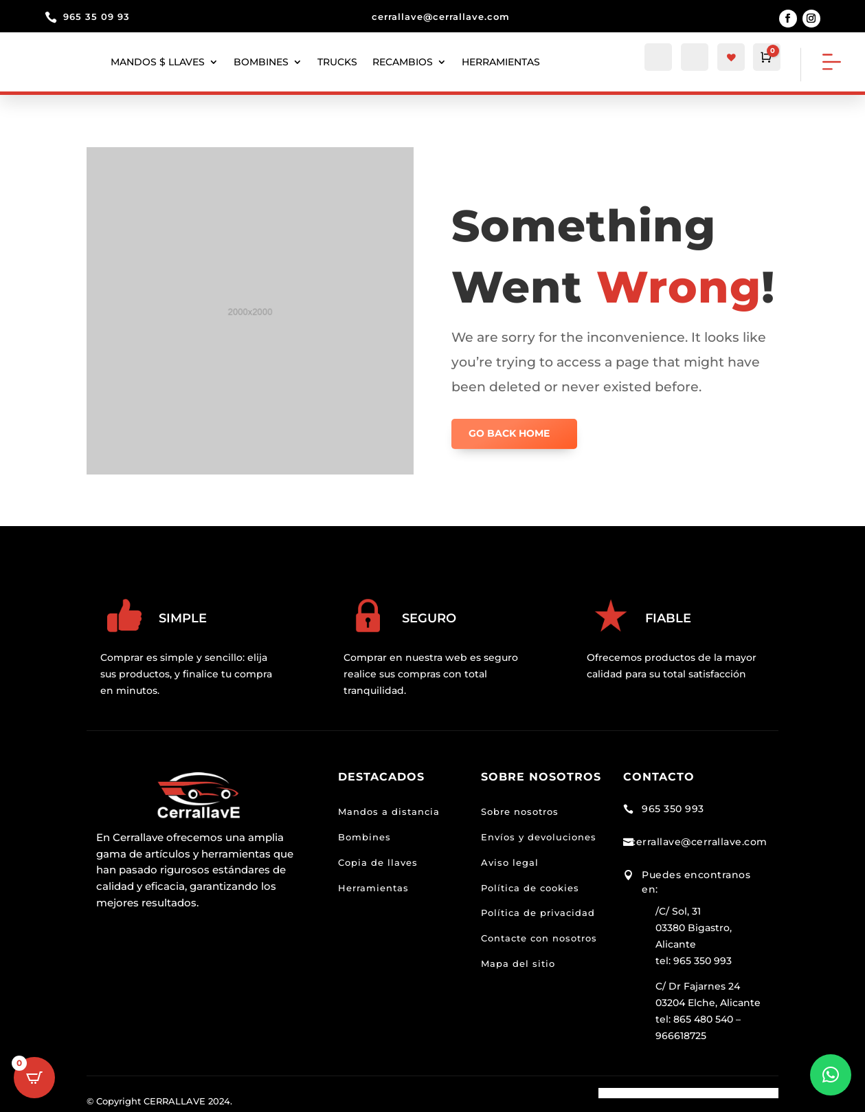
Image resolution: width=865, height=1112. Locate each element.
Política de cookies (530, 887)
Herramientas (373, 887)
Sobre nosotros (520, 811)
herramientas (501, 62)
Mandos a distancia (389, 811)
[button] (830, 1074)
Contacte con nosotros (539, 938)
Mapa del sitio (518, 963)
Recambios (402, 62)
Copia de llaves (378, 862)
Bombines (261, 62)
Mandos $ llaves (158, 62)
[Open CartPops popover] (34, 1077)
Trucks (337, 62)
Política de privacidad (538, 912)
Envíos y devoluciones (538, 836)
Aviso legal (510, 862)
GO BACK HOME (509, 433)
